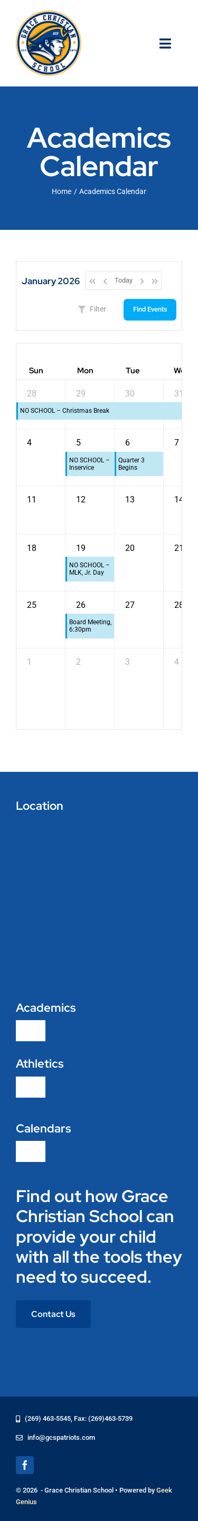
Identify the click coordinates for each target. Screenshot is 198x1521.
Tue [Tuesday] (133, 370)
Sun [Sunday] (36, 370)
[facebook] (25, 1465)
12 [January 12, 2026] (81, 500)
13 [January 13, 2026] (130, 500)
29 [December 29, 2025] (81, 394)
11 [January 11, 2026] (31, 500)
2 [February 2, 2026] (78, 662)
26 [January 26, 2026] (81, 605)
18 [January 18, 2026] (31, 548)
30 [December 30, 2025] (130, 394)
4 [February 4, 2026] (176, 662)
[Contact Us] (53, 1314)
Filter (92, 309)
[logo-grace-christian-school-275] (48, 14)
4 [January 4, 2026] (29, 443)
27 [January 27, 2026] (130, 605)
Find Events (150, 309)
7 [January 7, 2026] (176, 443)
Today (124, 280)
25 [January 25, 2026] (31, 605)
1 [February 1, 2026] (29, 662)
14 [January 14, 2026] (179, 500)
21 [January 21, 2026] (179, 548)
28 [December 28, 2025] (31, 394)
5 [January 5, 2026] (78, 443)
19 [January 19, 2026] (81, 548)
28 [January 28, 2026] (179, 605)
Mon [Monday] (85, 370)
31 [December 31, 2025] (179, 394)
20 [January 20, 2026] (130, 548)
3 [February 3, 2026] (127, 662)
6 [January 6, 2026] (127, 443)
